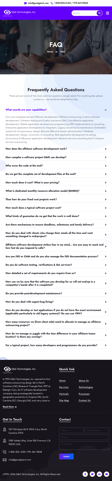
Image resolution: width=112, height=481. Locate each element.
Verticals (64, 394)
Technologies (86, 387)
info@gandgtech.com (20, 459)
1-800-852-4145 (62, 3)
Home (62, 380)
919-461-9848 (80, 3)
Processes (84, 394)
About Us (84, 380)
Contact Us (85, 400)
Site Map (64, 400)
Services (63, 387)
